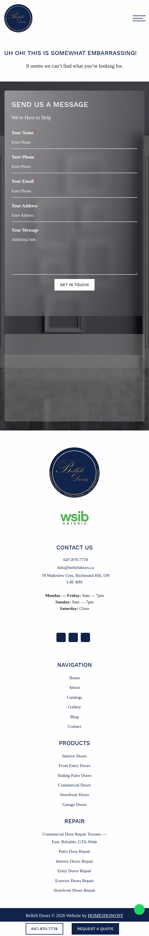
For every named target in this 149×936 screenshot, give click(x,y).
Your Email (74, 188)
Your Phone (74, 164)
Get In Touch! (74, 284)
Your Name (74, 139)
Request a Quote (95, 928)
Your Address (74, 212)
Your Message (74, 251)
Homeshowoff (105, 915)
